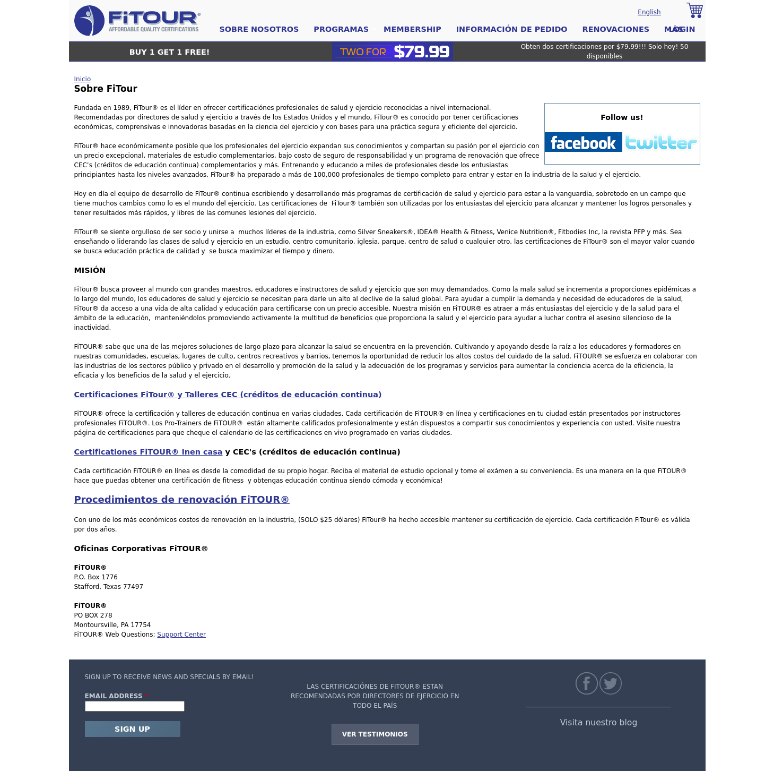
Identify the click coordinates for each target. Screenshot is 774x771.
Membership (412, 29)
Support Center (181, 634)
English (649, 12)
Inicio (82, 79)
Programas (341, 29)
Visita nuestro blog (599, 722)
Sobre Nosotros (259, 29)
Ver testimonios (375, 734)
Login (681, 29)
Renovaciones (616, 29)
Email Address (117, 696)
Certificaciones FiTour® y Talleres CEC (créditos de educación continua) (228, 394)
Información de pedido (512, 29)
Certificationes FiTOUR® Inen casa (148, 452)
